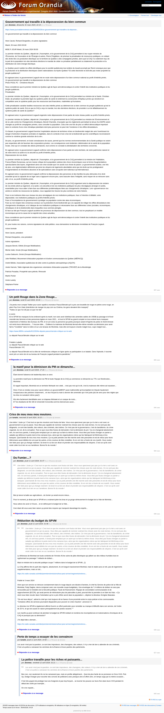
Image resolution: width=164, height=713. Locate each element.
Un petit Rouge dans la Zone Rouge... (33, 296)
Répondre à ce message (17, 290)
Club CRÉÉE (81, 11)
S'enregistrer (157, 2)
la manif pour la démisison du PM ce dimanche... (44, 366)
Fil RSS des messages (128, 705)
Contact (158, 705)
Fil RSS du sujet (156, 699)
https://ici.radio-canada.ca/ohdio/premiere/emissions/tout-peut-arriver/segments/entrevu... (52, 574)
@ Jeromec (55, 300)
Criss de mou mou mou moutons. (30, 414)
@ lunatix (58, 461)
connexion (148, 2)
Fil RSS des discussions (146, 705)
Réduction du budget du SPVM (36, 520)
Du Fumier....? (22, 457)
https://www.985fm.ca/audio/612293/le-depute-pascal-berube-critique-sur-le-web (40, 331)
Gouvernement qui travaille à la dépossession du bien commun (45, 21)
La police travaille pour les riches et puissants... (51, 659)
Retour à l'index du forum (15, 15)
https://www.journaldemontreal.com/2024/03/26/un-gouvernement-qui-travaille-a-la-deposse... (41, 30)
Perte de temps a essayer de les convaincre (45, 636)
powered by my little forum (82, 711)
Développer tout (155, 15)
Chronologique (133, 15)
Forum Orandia (9, 11)
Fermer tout (144, 15)
